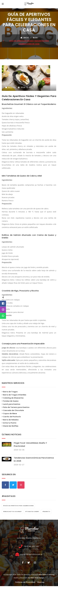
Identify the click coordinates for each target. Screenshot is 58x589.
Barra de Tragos (10, 391)
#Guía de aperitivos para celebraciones (18, 506)
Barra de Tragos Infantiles (14, 395)
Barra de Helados (11, 420)
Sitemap (40, 582)
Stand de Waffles (10, 426)
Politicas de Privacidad (25, 582)
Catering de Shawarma (13, 398)
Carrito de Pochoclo (12, 416)
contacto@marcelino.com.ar (31, 554)
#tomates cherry (32, 511)
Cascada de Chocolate (13, 410)
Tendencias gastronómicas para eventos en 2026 (34, 459)
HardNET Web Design (36, 578)
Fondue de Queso (11, 401)
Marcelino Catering (46, 574)
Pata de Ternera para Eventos (16, 407)
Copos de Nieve (10, 413)
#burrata (46, 511)
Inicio (24, 37)
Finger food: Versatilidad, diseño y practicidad (30, 444)
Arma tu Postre (9, 423)
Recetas (10, 87)
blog (35, 37)
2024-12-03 (24, 87)
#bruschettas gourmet (12, 511)
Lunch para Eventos (11, 404)
